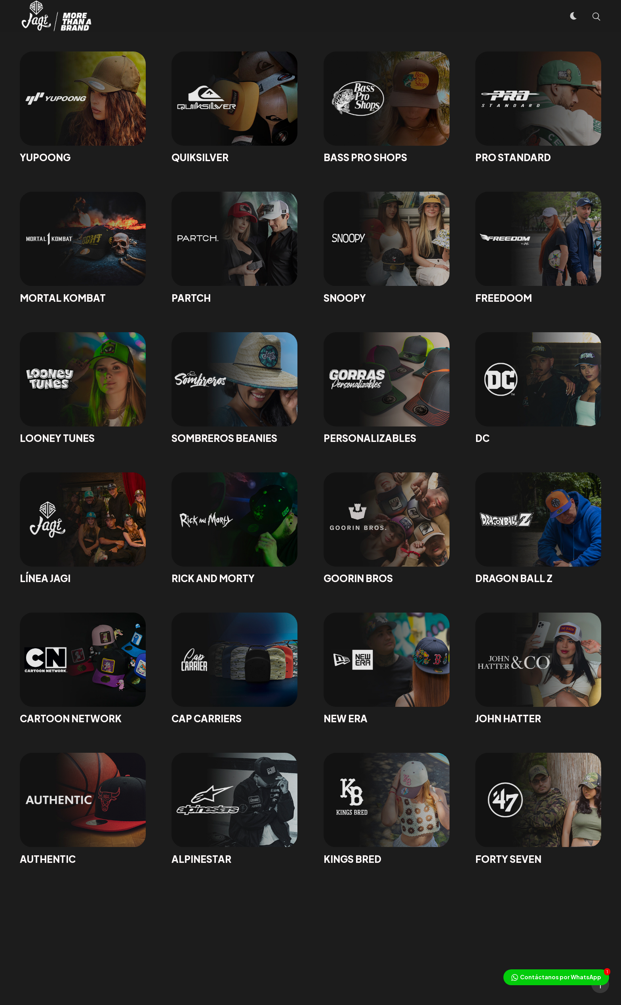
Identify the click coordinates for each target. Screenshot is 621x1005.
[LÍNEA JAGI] (83, 528)
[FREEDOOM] (538, 248)
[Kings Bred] (387, 809)
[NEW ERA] (387, 669)
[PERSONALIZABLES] (387, 388)
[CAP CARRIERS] (234, 669)
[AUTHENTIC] (83, 809)
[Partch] (234, 248)
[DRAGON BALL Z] (538, 528)
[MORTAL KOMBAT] (83, 248)
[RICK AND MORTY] (234, 528)
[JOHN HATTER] (538, 669)
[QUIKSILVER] (234, 107)
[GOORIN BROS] (387, 528)
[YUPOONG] (83, 107)
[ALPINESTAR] (234, 809)
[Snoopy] (387, 248)
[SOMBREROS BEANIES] (234, 388)
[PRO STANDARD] (538, 107)
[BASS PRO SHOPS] (387, 107)
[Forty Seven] (538, 809)
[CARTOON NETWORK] (83, 669)
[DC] (538, 388)
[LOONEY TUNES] (83, 388)
